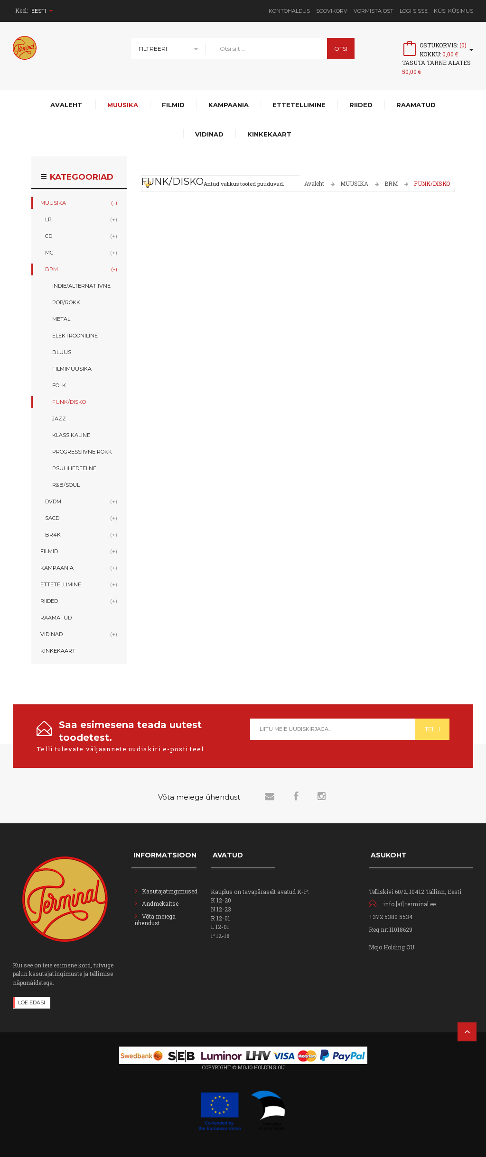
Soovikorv (331, 11)
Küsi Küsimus (453, 11)
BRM (391, 183)
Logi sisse (414, 11)
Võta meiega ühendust (155, 919)
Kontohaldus (289, 11)
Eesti (42, 11)
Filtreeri (153, 48)
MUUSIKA (354, 183)
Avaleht (314, 183)
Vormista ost (373, 11)
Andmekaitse (161, 903)
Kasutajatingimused (169, 891)
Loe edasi (31, 1002)
